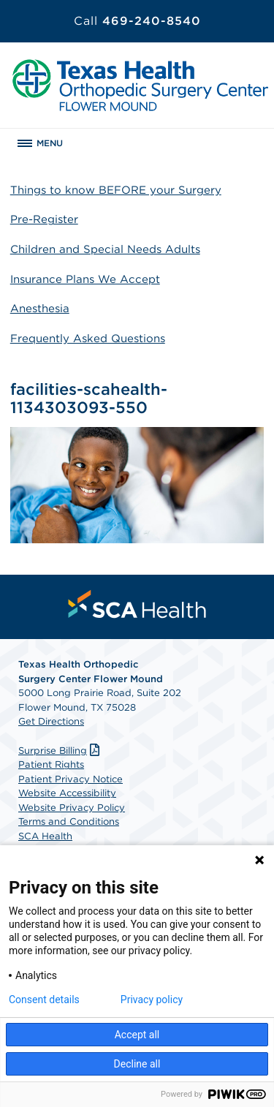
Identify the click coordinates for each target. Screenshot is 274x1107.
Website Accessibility (67, 792)
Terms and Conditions (68, 821)
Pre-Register (44, 219)
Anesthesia (39, 308)
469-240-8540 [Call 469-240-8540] (137, 21)
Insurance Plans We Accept (85, 279)
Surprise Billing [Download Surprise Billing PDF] (60, 750)
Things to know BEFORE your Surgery (115, 190)
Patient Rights (51, 764)
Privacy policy (152, 999)
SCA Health (45, 836)
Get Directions (51, 721)
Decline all (137, 1064)
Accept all (137, 1034)
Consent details (44, 999)
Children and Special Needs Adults (105, 249)
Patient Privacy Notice (70, 779)
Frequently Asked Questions (87, 338)
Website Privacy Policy (71, 807)
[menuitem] (137, 604)
